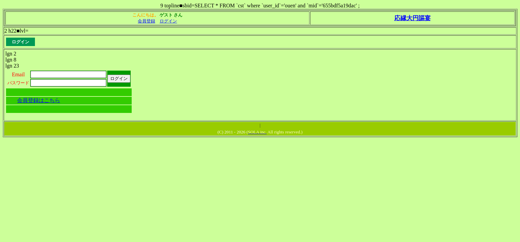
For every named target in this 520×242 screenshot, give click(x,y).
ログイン (168, 21)
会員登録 (146, 21)
